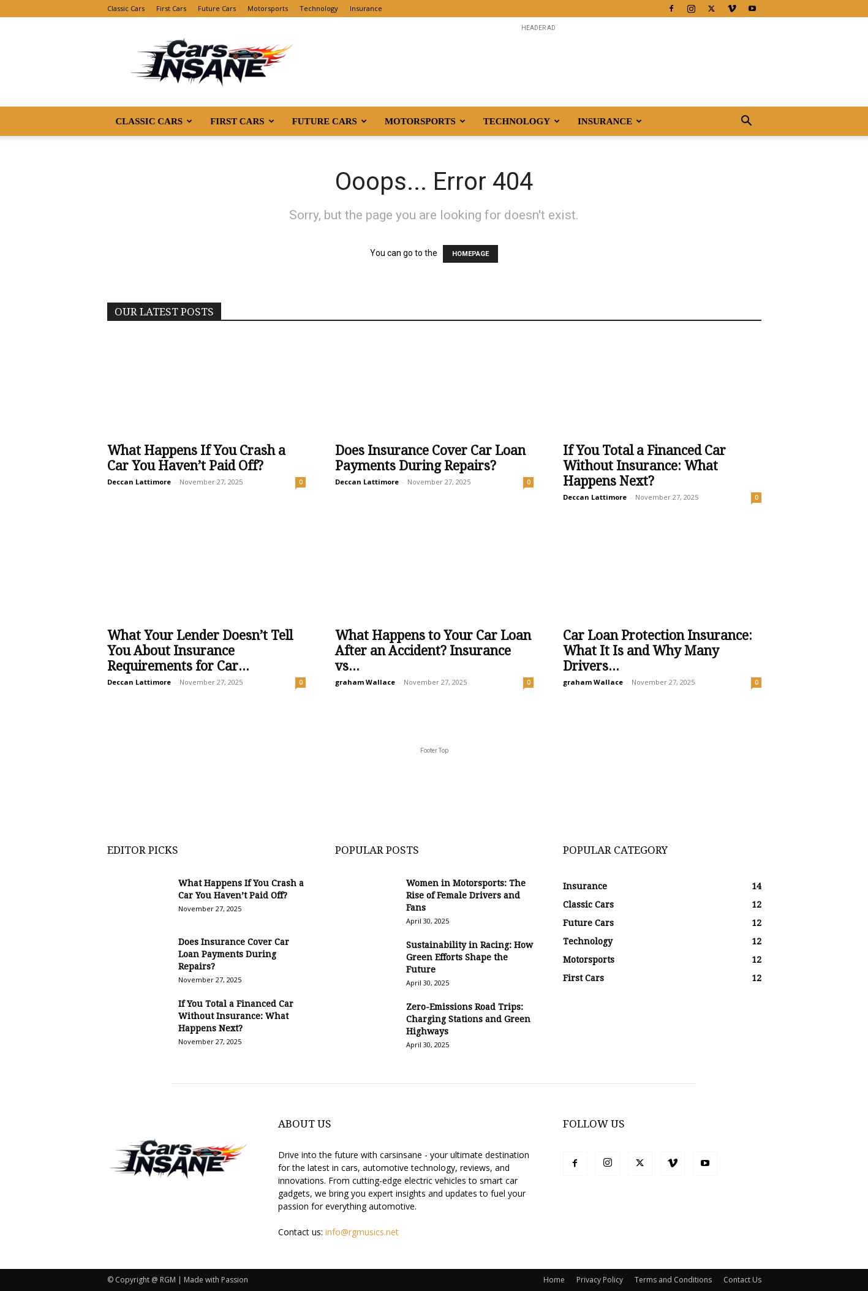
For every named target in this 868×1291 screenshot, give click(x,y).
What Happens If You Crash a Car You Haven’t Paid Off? (196, 458)
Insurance (366, 8)
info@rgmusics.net (362, 1232)
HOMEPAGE (470, 254)
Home (554, 1279)
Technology (319, 8)
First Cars (171, 8)
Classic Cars (126, 8)
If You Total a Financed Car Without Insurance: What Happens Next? (644, 466)
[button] (746, 122)
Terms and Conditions (673, 1279)
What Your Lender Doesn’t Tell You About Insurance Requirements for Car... (200, 651)
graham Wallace (365, 682)
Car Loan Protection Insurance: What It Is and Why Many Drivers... (657, 651)
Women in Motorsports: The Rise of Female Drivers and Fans (466, 895)
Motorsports (267, 8)
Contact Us (742, 1279)
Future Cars (217, 8)
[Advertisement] (538, 61)
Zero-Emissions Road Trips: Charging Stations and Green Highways (468, 1019)
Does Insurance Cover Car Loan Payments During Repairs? (430, 458)
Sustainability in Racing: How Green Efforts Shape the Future (469, 957)
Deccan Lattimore (139, 481)
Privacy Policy (599, 1279)
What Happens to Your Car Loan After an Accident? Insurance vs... (433, 651)
